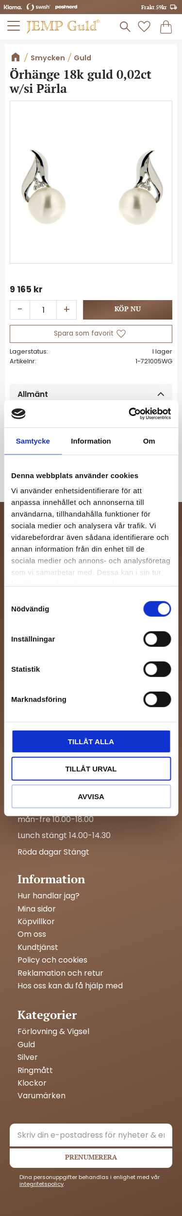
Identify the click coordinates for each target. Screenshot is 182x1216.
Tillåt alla (91, 741)
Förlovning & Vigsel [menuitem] (53, 1031)
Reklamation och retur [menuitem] (60, 973)
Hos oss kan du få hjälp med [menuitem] (70, 986)
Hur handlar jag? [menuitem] (48, 896)
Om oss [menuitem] (31, 934)
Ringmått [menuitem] (35, 1070)
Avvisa (91, 796)
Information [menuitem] (51, 879)
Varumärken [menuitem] (41, 1095)
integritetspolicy (41, 1184)
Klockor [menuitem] (32, 1083)
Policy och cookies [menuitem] (52, 960)
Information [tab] (91, 440)
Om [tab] (149, 440)
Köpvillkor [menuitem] (36, 921)
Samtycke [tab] (33, 440)
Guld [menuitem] (26, 1044)
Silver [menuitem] (27, 1057)
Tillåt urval (90, 769)
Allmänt (32, 394)
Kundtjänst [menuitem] (37, 947)
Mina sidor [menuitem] (36, 909)
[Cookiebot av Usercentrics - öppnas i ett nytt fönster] (129, 414)
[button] (14, 25)
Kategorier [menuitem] (47, 1014)
